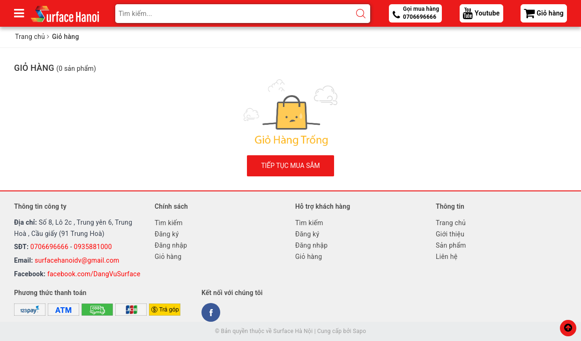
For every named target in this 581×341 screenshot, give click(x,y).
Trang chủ (451, 223)
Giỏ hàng (168, 256)
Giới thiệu (450, 234)
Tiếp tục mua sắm (290, 165)
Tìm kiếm (169, 223)
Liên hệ (446, 256)
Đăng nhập (171, 245)
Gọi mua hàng (421, 13)
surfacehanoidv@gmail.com (77, 260)
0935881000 (93, 246)
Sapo (359, 331)
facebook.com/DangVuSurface (94, 274)
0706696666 (49, 246)
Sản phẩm (451, 245)
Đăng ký (167, 234)
